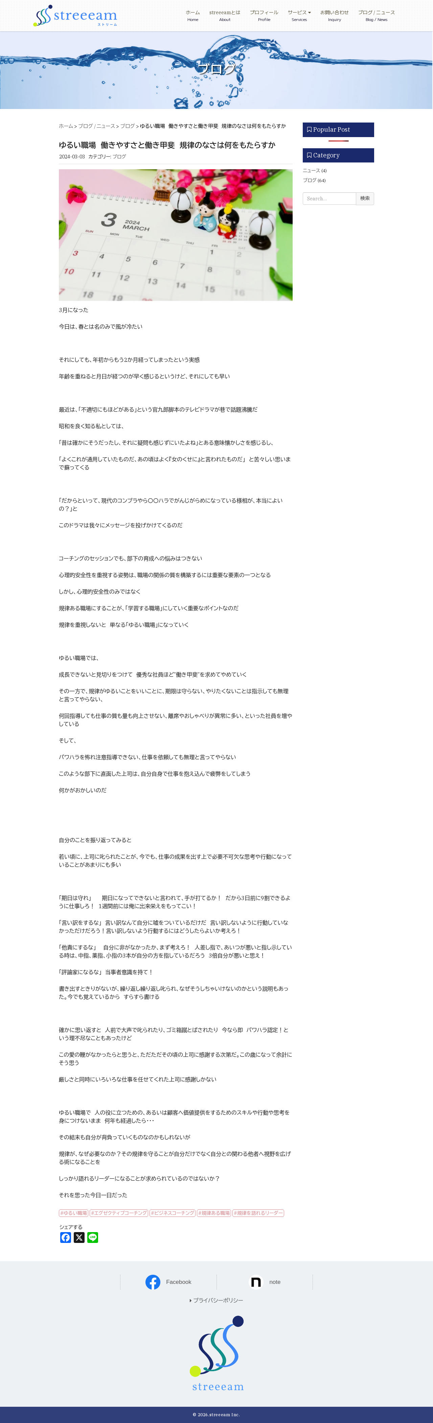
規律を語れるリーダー (260, 1213)
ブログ (127, 126)
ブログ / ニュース (96, 126)
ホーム (66, 126)
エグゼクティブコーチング (120, 1213)
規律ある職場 (216, 1213)
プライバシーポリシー (216, 1300)
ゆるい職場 (75, 1213)
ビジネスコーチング (174, 1213)
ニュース (311, 171)
